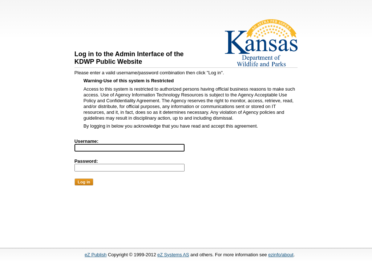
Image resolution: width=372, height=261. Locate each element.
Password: (86, 161)
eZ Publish (95, 254)
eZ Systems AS (173, 254)
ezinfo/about (281, 254)
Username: (86, 141)
